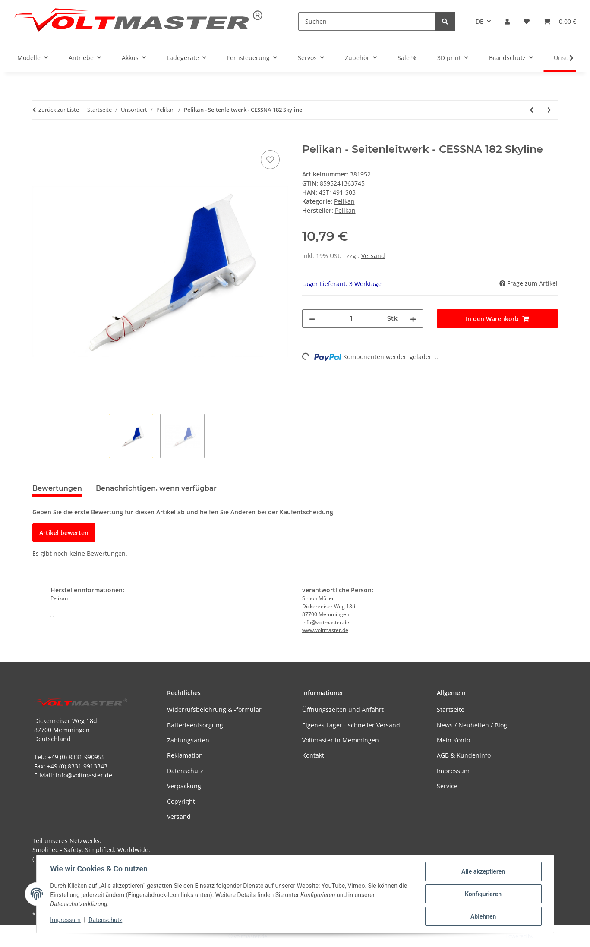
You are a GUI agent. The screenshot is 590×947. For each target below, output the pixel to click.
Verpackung (184, 786)
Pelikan (344, 201)
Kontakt (313, 755)
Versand (373, 256)
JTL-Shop (545, 936)
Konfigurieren (483, 893)
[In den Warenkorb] (39, 138)
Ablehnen (483, 916)
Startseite (450, 709)
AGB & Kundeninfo (464, 755)
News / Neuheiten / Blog (472, 725)
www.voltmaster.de (325, 630)
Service (447, 786)
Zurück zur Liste (58, 109)
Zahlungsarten (188, 740)
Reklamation (185, 755)
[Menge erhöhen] (413, 318)
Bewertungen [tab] (57, 488)
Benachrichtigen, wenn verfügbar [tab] (156, 488)
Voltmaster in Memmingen (340, 740)
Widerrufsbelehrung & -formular (214, 709)
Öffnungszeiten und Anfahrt (343, 709)
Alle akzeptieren (483, 871)
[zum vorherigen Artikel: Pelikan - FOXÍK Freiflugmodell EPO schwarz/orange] (531, 110)
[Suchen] (366, 21)
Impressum (65, 920)
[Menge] (351, 318)
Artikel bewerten (63, 533)
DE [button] (479, 21)
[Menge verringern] (312, 318)
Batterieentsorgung (195, 725)
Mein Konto (453, 740)
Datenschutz (105, 920)
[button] (507, 21)
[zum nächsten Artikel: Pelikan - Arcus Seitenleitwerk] (549, 110)
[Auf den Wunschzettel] (270, 159)
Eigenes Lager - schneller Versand (351, 725)
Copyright (181, 801)
